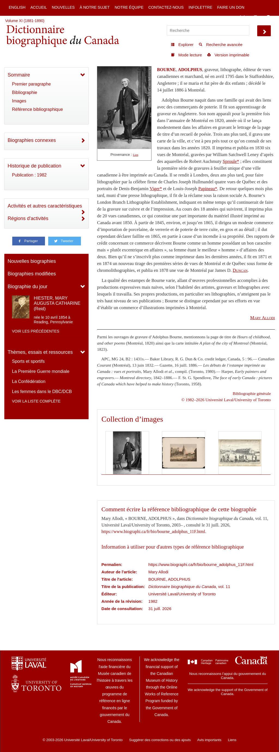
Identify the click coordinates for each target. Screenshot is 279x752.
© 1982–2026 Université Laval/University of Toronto (226, 399)
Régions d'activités (28, 218)
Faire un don (230, 7)
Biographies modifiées (32, 273)
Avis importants (209, 740)
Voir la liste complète (36, 401)
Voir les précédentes (35, 331)
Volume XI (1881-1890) (24, 21)
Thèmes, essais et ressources (40, 352)
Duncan (240, 270)
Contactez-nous (166, 7)
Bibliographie (24, 92)
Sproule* (231, 161)
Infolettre (200, 7)
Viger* (156, 188)
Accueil (38, 7)
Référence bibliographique (37, 109)
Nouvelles (63, 7)
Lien (135, 154)
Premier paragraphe (31, 84)
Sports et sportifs (28, 361)
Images (19, 101)
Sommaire (19, 75)
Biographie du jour (27, 286)
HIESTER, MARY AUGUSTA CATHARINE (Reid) (57, 303)
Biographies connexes (32, 140)
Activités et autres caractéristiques (45, 206)
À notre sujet (95, 7)
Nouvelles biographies (32, 261)
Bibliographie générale (252, 393)
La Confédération (29, 381)
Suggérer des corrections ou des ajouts (160, 740)
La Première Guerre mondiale (40, 371)
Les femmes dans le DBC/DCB (42, 391)
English (17, 7)
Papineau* (207, 188)
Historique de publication (34, 166)
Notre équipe (129, 7)
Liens (232, 740)
